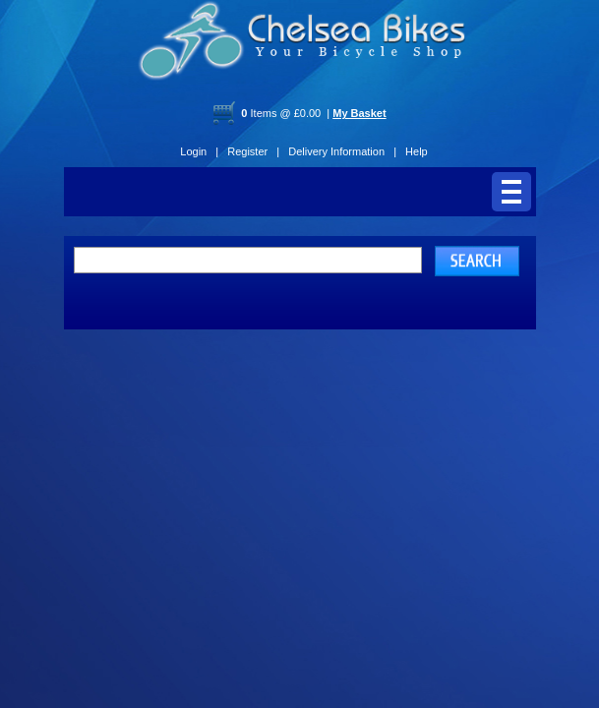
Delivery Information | (342, 151)
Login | (199, 151)
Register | (253, 151)
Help (416, 151)
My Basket (359, 113)
